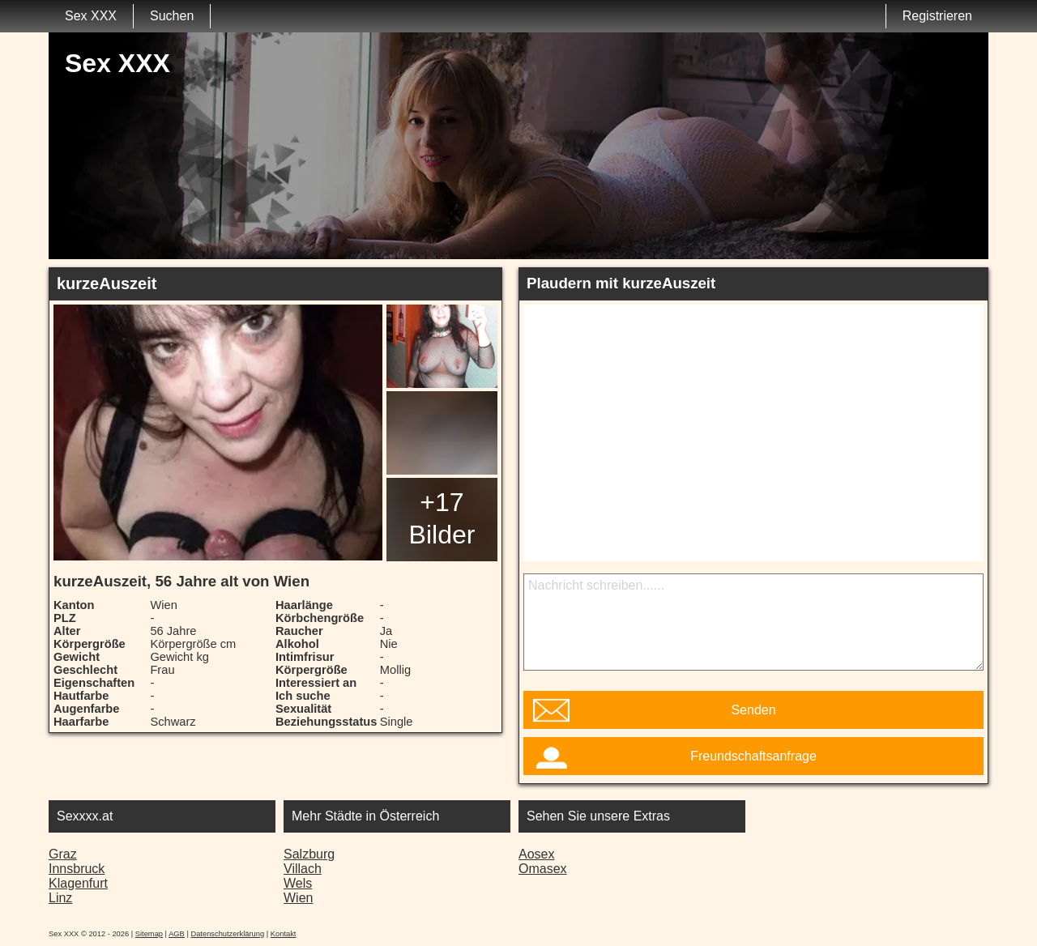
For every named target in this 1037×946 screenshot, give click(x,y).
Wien (298, 898)
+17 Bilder (442, 518)
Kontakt (284, 934)
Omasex (542, 869)
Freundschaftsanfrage (753, 756)
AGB (177, 934)
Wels (298, 883)
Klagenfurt (78, 883)
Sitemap (149, 934)
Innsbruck (77, 869)
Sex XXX (91, 16)
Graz (63, 854)
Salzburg (309, 854)
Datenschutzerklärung (227, 934)
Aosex (536, 854)
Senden (753, 710)
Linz (60, 898)
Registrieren (937, 16)
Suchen (172, 16)
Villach (303, 869)
